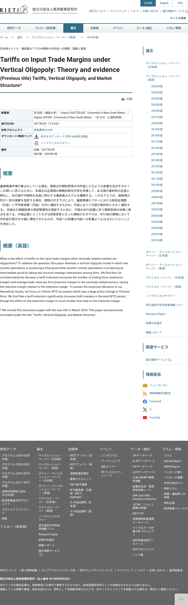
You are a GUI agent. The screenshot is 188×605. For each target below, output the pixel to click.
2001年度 (156, 240)
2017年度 (156, 141)
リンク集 (138, 554)
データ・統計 (140, 449)
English (164, 3)
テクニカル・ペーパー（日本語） (166, 277)
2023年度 (156, 104)
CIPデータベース (143, 466)
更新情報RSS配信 (160, 393)
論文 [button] (73, 28)
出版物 (73, 449)
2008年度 (156, 197)
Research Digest (155, 314)
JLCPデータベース (144, 472)
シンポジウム (109, 455)
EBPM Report (172, 466)
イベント (105, 449)
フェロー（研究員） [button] (45, 28)
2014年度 (156, 160)
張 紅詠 (100, 117)
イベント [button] (118, 28)
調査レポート (154, 332)
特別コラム (170, 488)
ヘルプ (134, 11)
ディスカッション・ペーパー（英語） (55, 37)
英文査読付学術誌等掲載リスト (164, 305)
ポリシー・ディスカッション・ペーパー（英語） (51, 489)
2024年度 (156, 98)
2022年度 (156, 110)
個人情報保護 (29, 570)
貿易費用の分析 (43, 130)
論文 (20, 37)
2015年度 (156, 154)
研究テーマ (8, 449)
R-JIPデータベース (144, 461)
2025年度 (156, 92)
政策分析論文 (154, 323)
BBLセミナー (109, 466)
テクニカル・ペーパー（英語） (164, 286)
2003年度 (156, 228)
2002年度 (156, 234)
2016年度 (92, 37)
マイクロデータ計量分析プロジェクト (143, 531)
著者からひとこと (81, 479)
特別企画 (169, 502)
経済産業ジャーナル (176, 508)
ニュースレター (159, 385)
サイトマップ (118, 11)
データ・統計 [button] (144, 28)
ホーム (4, 37)
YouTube (155, 417)
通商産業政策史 (79, 473)
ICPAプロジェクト (143, 549)
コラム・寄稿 (171, 449)
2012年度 (156, 172)
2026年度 (156, 86)
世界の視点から (173, 483)
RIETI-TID (138, 513)
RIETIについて (97, 11)
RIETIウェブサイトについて (96, 570)
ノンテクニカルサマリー (55, 143)
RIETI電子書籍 (78, 484)
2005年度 (156, 215)
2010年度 (156, 184)
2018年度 (156, 135)
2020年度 (156, 123)
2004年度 (156, 221)
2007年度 (156, 203)
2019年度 (156, 129)
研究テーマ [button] (14, 28)
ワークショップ (110, 461)
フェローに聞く (173, 472)
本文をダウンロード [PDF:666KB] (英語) (64, 136)
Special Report (172, 461)
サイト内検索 (178, 18)
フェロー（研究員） (14, 527)
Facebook (155, 401)
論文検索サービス (175, 11)
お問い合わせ (151, 11)
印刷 (129, 99)
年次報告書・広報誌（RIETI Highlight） (81, 493)
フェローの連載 (173, 477)
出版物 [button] (94, 28)
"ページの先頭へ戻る (181, 599)
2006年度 (156, 209)
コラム (168, 455)
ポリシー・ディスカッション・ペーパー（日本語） (51, 477)
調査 (4, 518)
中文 (180, 3)
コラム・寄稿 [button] (173, 28)
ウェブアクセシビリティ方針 (58, 570)
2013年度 (156, 166)
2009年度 (156, 191)
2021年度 (156, 117)
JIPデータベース (143, 455)
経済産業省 (176, 570)
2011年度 (156, 178)
